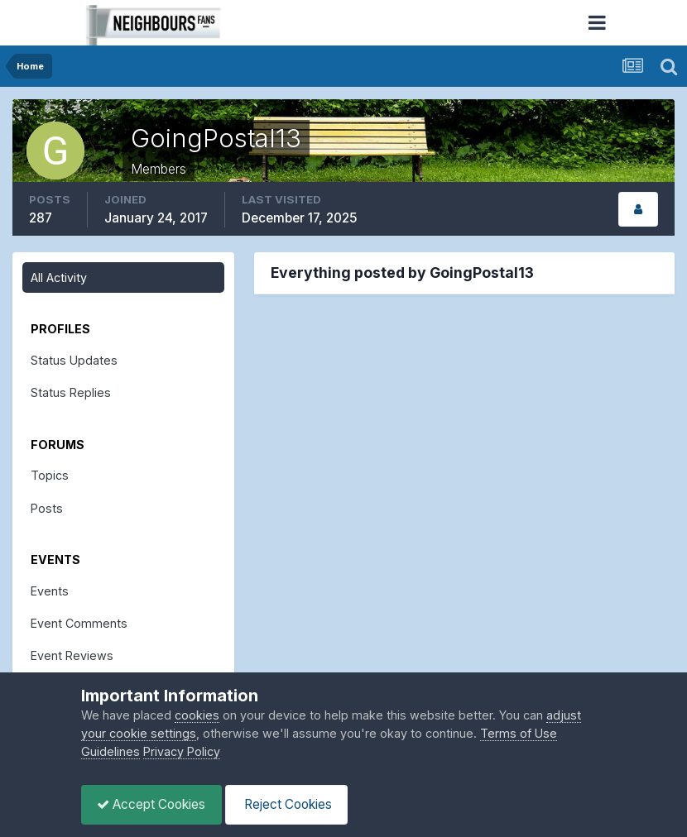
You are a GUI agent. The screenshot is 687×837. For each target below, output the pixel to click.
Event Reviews (72, 655)
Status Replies (71, 392)
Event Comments (79, 623)
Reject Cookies (290, 804)
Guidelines (110, 751)
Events (50, 591)
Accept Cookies (152, 804)
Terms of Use (518, 733)
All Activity (59, 277)
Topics (50, 475)
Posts (47, 508)
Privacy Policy (181, 751)
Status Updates (74, 360)
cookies (197, 715)
